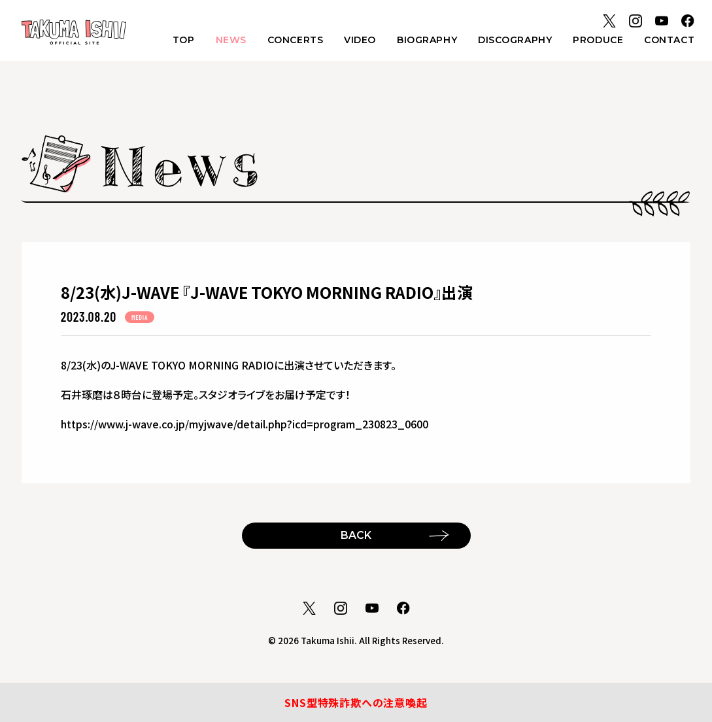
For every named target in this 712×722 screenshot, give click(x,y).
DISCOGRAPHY (515, 40)
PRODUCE (598, 40)
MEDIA (139, 317)
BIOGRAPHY (427, 40)
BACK (356, 535)
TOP (184, 40)
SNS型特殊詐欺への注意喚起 (355, 702)
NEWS (231, 40)
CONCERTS (295, 40)
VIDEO (360, 40)
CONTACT (669, 40)
